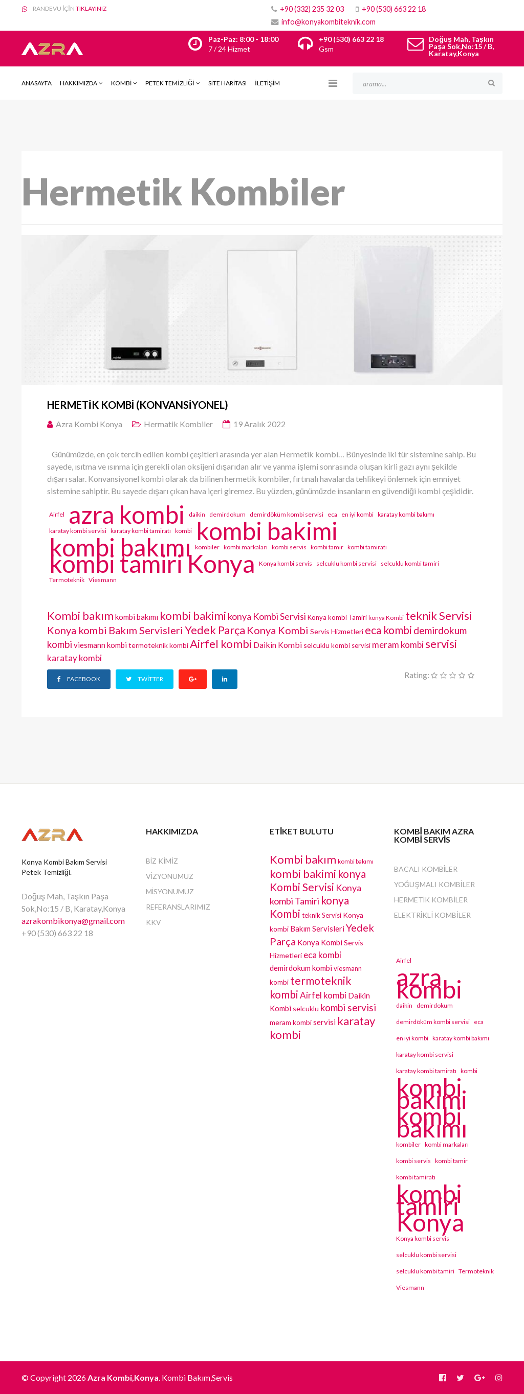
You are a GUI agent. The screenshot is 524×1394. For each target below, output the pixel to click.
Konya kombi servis (285, 563)
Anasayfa (36, 83)
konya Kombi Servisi (267, 616)
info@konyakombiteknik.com (328, 21)
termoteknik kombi (158, 645)
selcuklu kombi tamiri (410, 563)
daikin (197, 514)
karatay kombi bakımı (406, 514)
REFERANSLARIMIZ (178, 906)
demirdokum (227, 514)
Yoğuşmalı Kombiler (434, 884)
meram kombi (398, 644)
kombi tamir (327, 547)
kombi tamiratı (367, 547)
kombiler (207, 547)
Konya (221, 563)
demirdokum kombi (301, 967)
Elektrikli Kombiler (432, 915)
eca (332, 514)
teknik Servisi (438, 615)
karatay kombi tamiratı (141, 531)
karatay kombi (74, 658)
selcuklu (316, 645)
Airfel (56, 514)
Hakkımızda (78, 83)
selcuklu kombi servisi (346, 563)
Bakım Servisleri (145, 630)
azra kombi (127, 514)
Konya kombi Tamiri (337, 617)
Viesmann (103, 580)
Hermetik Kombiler (431, 899)
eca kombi (388, 629)
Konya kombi (77, 630)
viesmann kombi (100, 644)
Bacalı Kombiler (426, 869)
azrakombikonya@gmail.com (73, 920)
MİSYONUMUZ (170, 891)
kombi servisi (350, 645)
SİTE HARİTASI (227, 83)
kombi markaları (246, 547)
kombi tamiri (116, 563)
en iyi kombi (357, 514)
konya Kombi (386, 617)
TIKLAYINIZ (91, 8)
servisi (441, 643)
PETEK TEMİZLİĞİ (169, 83)
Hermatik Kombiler (178, 424)
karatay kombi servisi (77, 531)
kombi (183, 531)
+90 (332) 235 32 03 (312, 9)
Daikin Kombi (277, 644)
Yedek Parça (215, 630)
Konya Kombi (278, 630)
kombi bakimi (267, 531)
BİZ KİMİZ (162, 860)
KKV (153, 922)
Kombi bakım (80, 615)
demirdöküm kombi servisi (286, 514)
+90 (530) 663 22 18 (394, 9)
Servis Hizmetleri (336, 631)
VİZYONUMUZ (170, 876)
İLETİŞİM (267, 83)
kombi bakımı (120, 547)
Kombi (121, 83)
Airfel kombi (221, 643)
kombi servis (289, 547)
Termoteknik (66, 580)
